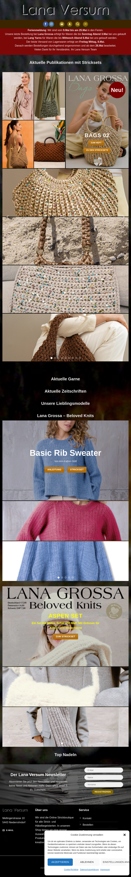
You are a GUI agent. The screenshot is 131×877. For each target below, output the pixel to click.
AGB (42, 868)
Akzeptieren (60, 862)
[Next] (123, 217)
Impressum (105, 869)
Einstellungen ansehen (114, 862)
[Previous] (8, 217)
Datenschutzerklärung (89, 869)
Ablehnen (87, 862)
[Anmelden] (69, 24)
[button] (124, 834)
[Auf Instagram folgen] (51, 24)
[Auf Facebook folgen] (45, 24)
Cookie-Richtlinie (71, 869)
